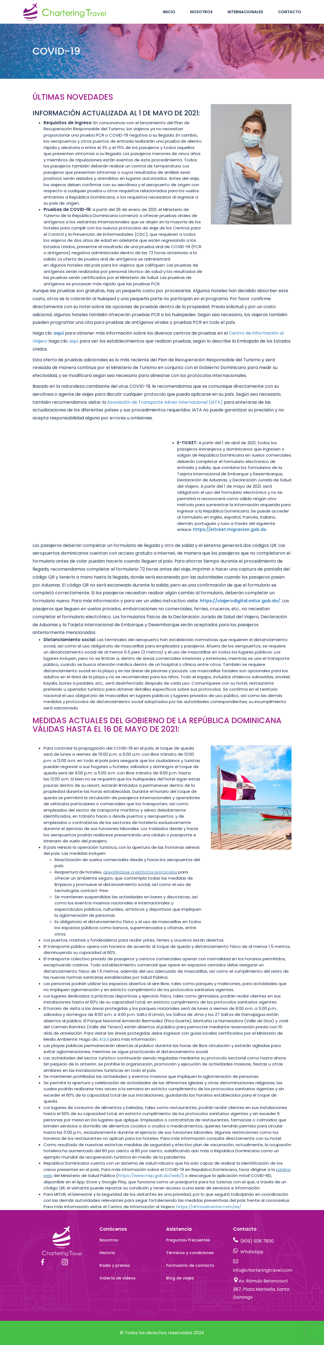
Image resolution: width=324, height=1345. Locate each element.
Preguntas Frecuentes (188, 1240)
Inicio (169, 12)
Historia (107, 1252)
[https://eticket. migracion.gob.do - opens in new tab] (229, 529)
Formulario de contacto (190, 1265)
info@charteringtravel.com (262, 1270)
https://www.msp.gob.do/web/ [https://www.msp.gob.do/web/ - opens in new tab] (150, 1175)
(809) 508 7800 (257, 1241)
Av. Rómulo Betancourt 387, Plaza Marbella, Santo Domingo (261, 1289)
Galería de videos (117, 1278)
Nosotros (201, 12)
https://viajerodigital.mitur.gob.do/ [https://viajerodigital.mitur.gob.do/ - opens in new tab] (240, 601)
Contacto (289, 12)
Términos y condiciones (190, 1252)
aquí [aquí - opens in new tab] (58, 333)
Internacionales (245, 12)
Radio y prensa (114, 1265)
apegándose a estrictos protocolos (140, 872)
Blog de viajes (180, 1278)
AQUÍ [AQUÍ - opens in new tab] (104, 1039)
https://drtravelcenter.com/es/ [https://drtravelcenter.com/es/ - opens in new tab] (208, 1207)
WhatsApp (251, 1252)
